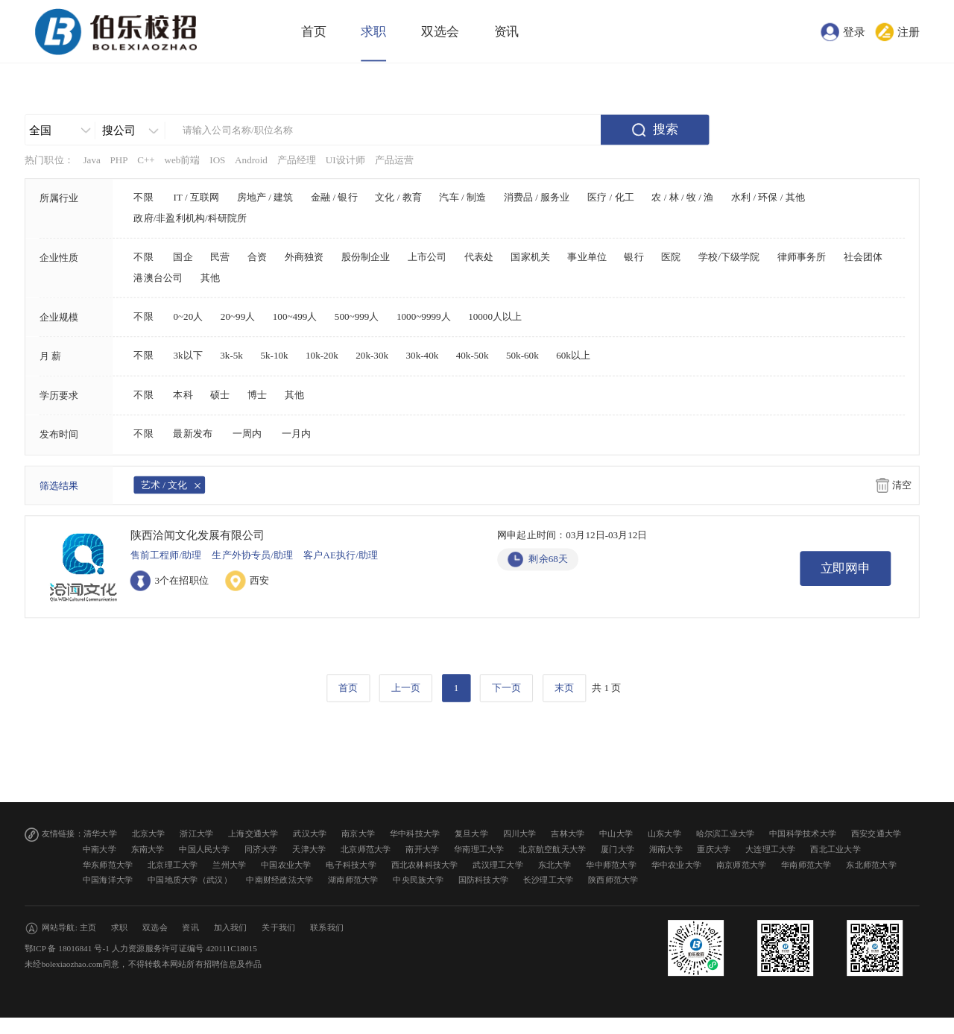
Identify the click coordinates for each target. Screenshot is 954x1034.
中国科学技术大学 (802, 834)
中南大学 (99, 849)
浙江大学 (196, 834)
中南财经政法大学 (279, 880)
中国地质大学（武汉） (190, 880)
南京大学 (358, 834)
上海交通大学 (253, 834)
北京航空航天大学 (552, 849)
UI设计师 (345, 159)
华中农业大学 (676, 864)
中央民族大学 (418, 880)
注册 (908, 31)
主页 (88, 928)
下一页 (506, 688)
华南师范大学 (806, 864)
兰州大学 (229, 864)
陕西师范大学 (613, 880)
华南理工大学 (479, 849)
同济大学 (261, 849)
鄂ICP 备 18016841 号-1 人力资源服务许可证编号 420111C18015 (141, 948)
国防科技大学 (483, 880)
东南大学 (148, 849)
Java (91, 159)
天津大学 (309, 849)
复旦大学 (471, 834)
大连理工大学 (770, 849)
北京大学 (148, 834)
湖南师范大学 (353, 880)
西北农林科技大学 (424, 864)
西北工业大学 (835, 849)
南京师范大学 (741, 864)
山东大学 (664, 834)
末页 (564, 688)
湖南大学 (666, 849)
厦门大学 (617, 849)
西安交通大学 (876, 834)
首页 (313, 32)
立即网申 (846, 568)
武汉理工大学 (498, 864)
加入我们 (230, 928)
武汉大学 (309, 834)
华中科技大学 (415, 834)
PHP (118, 159)
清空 (902, 485)
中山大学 (616, 834)
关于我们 (278, 928)
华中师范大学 (611, 864)
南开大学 (422, 849)
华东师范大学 (108, 864)
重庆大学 (713, 849)
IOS (217, 159)
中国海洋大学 (108, 880)
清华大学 (100, 834)
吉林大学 (567, 834)
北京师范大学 (366, 849)
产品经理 (297, 159)
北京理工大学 (173, 864)
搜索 (665, 129)
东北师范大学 (871, 864)
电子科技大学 (351, 864)
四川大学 (520, 834)
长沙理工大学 (548, 880)
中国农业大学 (286, 864)
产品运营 (394, 159)
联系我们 (327, 928)
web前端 (182, 159)
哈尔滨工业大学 (725, 834)
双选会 (440, 32)
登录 (854, 31)
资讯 (506, 32)
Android (251, 159)
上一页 (405, 688)
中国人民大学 (204, 849)
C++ (146, 159)
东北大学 (555, 864)
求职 (373, 32)
